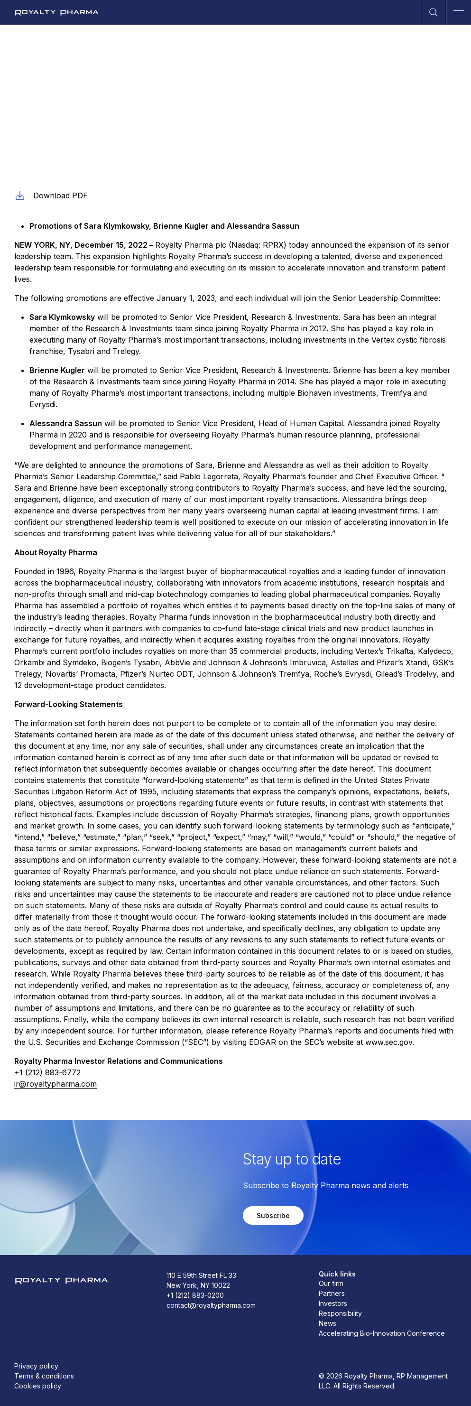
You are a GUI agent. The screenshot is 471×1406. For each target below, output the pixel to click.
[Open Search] (433, 12)
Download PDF (51, 195)
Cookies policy (37, 1386)
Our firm (331, 1283)
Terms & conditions (44, 1376)
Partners (332, 1293)
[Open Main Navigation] (458, 12)
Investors (333, 1303)
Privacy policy (36, 1366)
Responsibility (340, 1313)
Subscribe (273, 1215)
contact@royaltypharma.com (211, 1305)
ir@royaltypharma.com (55, 1084)
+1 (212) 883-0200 (195, 1295)
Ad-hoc (25, 120)
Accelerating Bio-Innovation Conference (382, 1333)
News (327, 1323)
